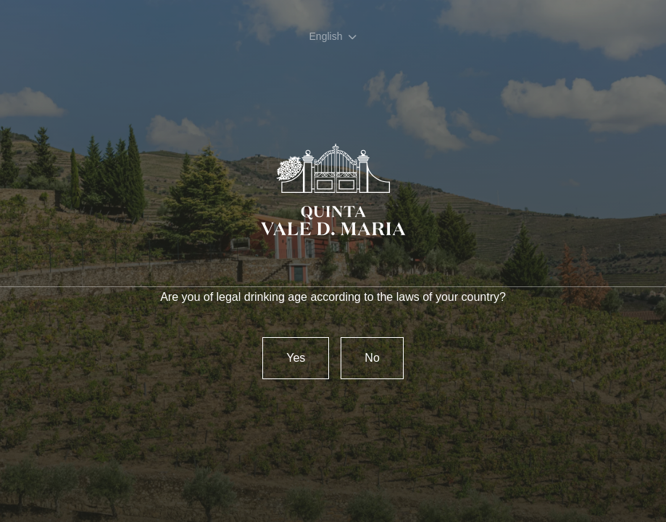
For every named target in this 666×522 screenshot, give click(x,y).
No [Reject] (372, 358)
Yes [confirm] (295, 358)
